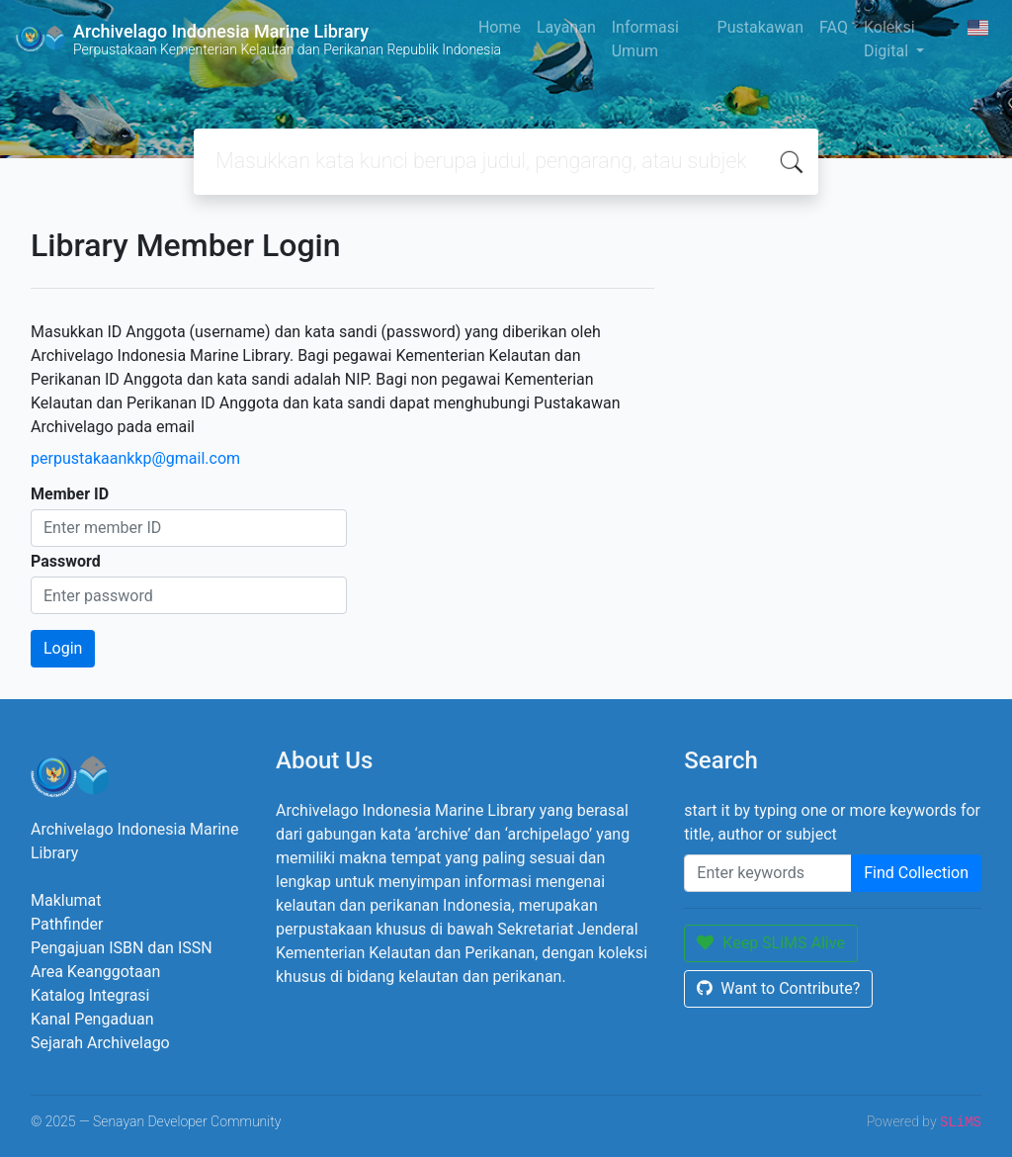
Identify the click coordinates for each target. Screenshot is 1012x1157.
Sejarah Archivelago (100, 1042)
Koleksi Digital (889, 39)
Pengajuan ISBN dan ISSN (121, 947)
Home (499, 27)
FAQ (833, 27)
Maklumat (66, 900)
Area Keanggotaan (95, 971)
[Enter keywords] (768, 873)
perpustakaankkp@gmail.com (135, 458)
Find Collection (916, 872)
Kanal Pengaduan (92, 1019)
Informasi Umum (645, 39)
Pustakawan (760, 27)
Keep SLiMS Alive (771, 943)
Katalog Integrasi (90, 995)
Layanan (566, 27)
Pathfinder (67, 924)
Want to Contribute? (778, 988)
